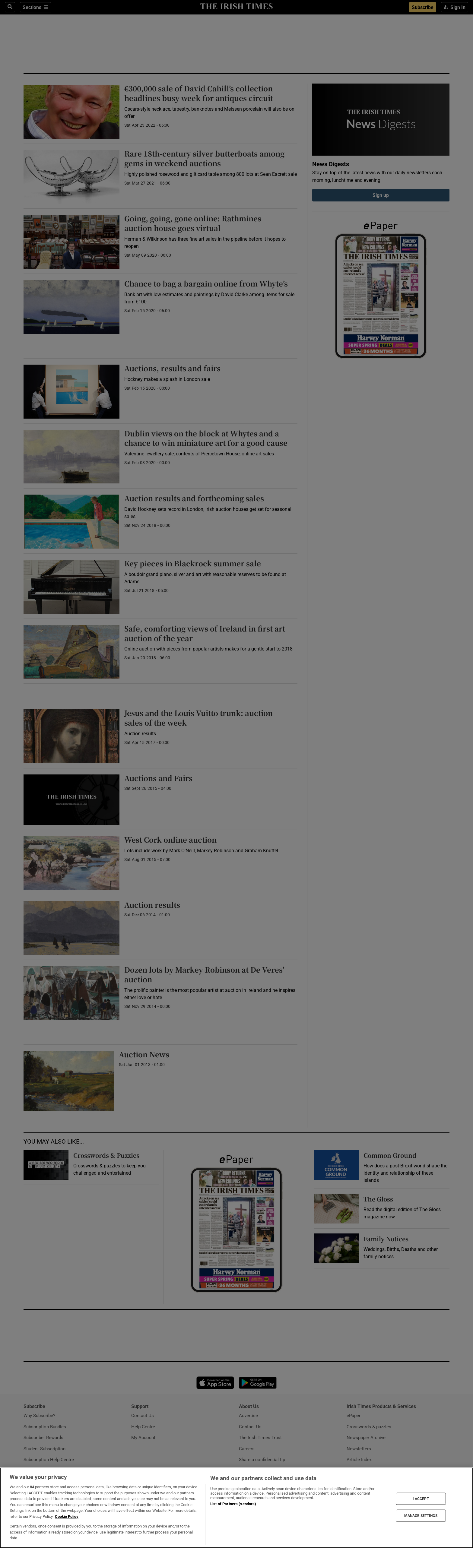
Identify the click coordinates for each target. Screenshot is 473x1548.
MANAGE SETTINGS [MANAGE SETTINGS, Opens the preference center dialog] (420, 1516)
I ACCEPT (421, 1498)
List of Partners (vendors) (233, 1504)
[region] (236, 1507)
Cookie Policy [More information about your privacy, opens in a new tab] (66, 1516)
